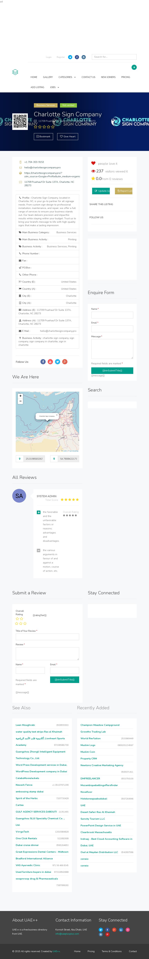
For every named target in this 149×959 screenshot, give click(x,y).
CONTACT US (88, 77)
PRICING (125, 77)
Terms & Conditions (112, 951)
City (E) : (47, 296)
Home (77, 951)
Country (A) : (47, 289)
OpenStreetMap (73, 451)
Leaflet (64, 451)
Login (49, 57)
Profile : (47, 211)
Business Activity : (47, 246)
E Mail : (47, 331)
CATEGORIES (67, 77)
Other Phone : (28, 274)
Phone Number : (29, 253)
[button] (57, 415)
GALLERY (48, 77)
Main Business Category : (47, 232)
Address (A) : (45, 322)
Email (94, 322)
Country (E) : (47, 282)
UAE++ (56, 951)
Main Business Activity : (47, 239)
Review (20, 644)
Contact (133, 951)
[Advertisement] (74, 27)
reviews (116, 179)
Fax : (22, 260)
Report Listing (128, 191)
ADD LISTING (37, 87)
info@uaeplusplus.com (67, 933)
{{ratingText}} (39, 615)
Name (95, 309)
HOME (34, 77)
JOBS (54, 87)
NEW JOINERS (108, 77)
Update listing (106, 191)
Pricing (91, 951)
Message (96, 336)
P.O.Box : (24, 267)
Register (61, 57)
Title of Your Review (26, 631)
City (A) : (47, 303)
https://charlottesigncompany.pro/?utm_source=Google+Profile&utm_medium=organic (52, 174)
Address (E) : (44, 311)
